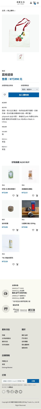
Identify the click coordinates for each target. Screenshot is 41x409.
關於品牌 (25, 335)
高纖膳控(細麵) (27, 189)
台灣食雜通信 (6, 338)
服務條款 (25, 348)
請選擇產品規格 (7, 85)
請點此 (11, 387)
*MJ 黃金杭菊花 (7, 258)
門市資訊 (25, 338)
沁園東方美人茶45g (28, 223)
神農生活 (5, 361)
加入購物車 (24, 94)
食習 (3, 364)
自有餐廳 (25, 341)
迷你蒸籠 (5, 223)
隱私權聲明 (25, 345)
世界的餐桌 (5, 345)
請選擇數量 (25, 85)
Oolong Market (7, 367)
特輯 (3, 335)
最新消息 (5, 341)
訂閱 (33, 381)
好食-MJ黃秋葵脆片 (9, 189)
